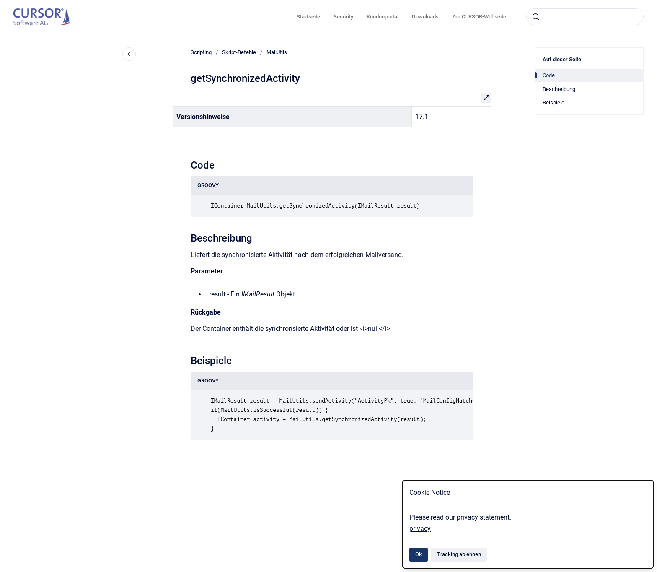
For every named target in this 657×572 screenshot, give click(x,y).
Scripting (201, 52)
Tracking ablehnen (459, 554)
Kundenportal (382, 16)
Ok (418, 554)
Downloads (425, 16)
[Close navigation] (129, 54)
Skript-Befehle (239, 52)
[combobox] (585, 17)
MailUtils (276, 52)
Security (343, 16)
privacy (420, 529)
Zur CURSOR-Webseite (479, 16)
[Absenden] (536, 16)
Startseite (308, 16)
